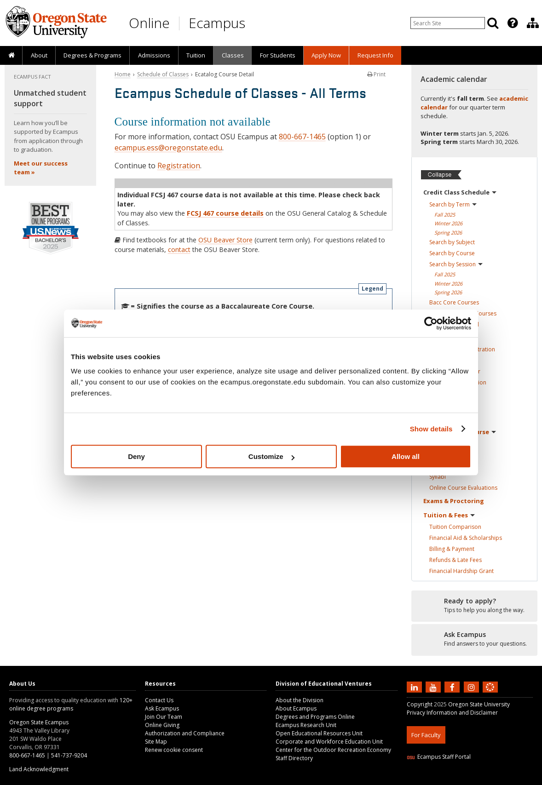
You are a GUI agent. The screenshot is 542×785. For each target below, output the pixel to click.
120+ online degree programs (71, 704)
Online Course (463, 488)
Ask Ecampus (162, 708)
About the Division (299, 700)
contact (179, 249)
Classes (233, 55)
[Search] (493, 22)
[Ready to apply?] (475, 605)
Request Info (375, 55)
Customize (271, 456)
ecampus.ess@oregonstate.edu (168, 148)
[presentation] (512, 22)
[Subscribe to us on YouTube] (434, 686)
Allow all (406, 456)
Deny (136, 456)
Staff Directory (294, 758)
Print (376, 74)
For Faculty (426, 735)
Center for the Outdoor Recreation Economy (333, 750)
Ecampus (217, 22)
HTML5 (458, 779)
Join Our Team (163, 717)
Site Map (156, 741)
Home (123, 74)
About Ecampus (296, 708)
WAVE (498, 779)
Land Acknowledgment (39, 769)
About (39, 55)
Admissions (154, 55)
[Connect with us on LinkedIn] (415, 686)
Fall (444, 214)
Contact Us (159, 700)
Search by (453, 204)
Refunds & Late (455, 560)
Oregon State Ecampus (39, 722)
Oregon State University (479, 704)
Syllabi (437, 477)
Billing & (451, 549)
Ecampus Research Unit (306, 725)
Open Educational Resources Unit (319, 733)
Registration (178, 165)
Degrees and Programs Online (315, 717)
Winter (448, 223)
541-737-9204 (69, 755)
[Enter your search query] (447, 23)
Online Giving (162, 725)
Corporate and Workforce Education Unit (329, 741)
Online (149, 22)
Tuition (195, 55)
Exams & (453, 501)
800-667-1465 (302, 137)
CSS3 (479, 779)
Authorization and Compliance (185, 733)
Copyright (419, 704)
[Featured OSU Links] (512, 22)
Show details (431, 429)
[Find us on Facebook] (453, 686)
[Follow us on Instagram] (472, 686)
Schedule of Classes (163, 74)
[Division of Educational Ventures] (533, 22)
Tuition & (449, 515)
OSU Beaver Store (225, 239)
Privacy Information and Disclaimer (452, 712)
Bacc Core (454, 302)
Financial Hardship (461, 571)
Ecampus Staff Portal (439, 757)
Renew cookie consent (174, 750)
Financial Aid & (465, 538)
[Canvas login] (490, 694)
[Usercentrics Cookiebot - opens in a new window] (431, 323)
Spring (448, 232)
